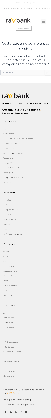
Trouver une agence (11, 158)
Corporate (31, 3)
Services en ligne (10, 271)
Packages (7, 215)
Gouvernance (8, 134)
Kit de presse (8, 327)
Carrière (5, 8)
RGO (5, 366)
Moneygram (8, 173)
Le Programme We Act (12, 234)
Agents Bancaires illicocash (14, 168)
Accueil (6, 313)
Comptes (7, 200)
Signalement (8, 376)
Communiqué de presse (13, 153)
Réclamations (9, 371)
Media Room (16, 8)
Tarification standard (11, 361)
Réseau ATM (8, 163)
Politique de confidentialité (16, 399)
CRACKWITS (13, 393)
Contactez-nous (41, 8)
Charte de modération (12, 352)
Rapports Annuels (10, 143)
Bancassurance (9, 219)
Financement (8, 266)
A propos (6, 129)
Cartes (6, 205)
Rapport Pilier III (10, 148)
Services (6, 224)
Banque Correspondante (13, 177)
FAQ (5, 357)
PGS (5, 290)
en (25, 14)
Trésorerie (7, 281)
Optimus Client (9, 276)
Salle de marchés (10, 286)
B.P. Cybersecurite (10, 342)
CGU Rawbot (8, 347)
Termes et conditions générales (19, 404)
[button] (43, 21)
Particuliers (20, 3)
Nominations (8, 318)
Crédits (6, 229)
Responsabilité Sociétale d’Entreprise (18, 139)
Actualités (28, 8)
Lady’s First (7, 295)
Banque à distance (10, 210)
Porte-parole (8, 323)
